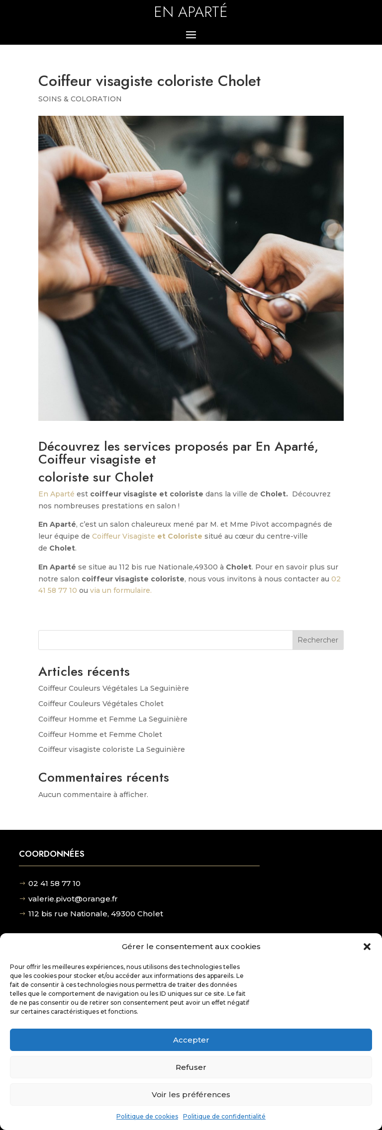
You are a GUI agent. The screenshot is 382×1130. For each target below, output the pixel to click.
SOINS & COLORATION (80, 98)
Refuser (191, 1067)
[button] (367, 947)
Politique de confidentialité (224, 1116)
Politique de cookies (147, 1116)
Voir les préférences (191, 1094)
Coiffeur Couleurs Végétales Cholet (101, 703)
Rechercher (317, 640)
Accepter (191, 1040)
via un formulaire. (121, 590)
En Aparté (56, 493)
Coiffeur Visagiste (147, 536)
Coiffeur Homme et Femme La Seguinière (113, 719)
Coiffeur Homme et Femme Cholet (100, 734)
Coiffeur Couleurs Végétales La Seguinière (113, 688)
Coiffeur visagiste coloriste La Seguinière (111, 749)
